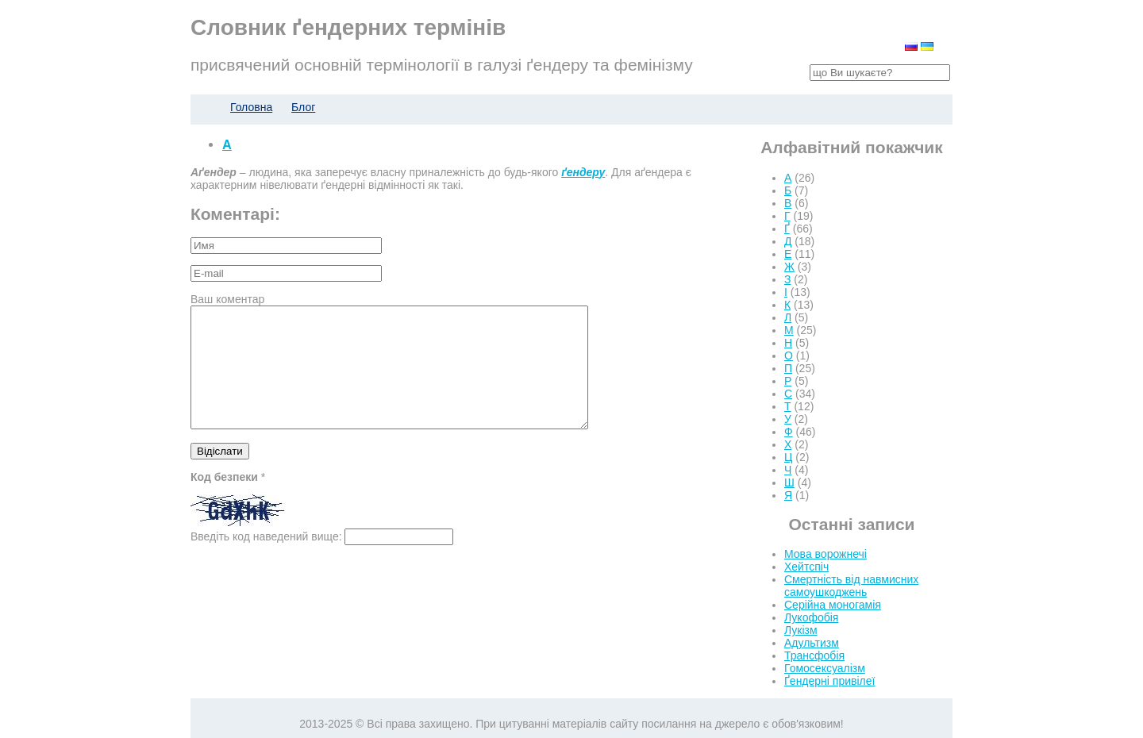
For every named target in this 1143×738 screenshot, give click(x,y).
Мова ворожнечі (825, 554)
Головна (251, 107)
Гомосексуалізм (824, 668)
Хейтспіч (806, 566)
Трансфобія (814, 655)
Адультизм (811, 642)
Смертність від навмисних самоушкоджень (851, 585)
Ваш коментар (227, 299)
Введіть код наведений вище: (266, 560)
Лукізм (801, 630)
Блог (303, 107)
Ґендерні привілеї (829, 681)
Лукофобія (811, 617)
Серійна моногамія (832, 604)
